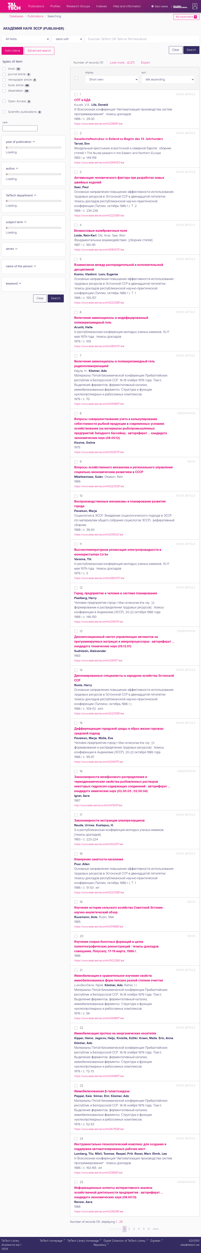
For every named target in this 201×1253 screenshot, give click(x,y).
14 (81, 670)
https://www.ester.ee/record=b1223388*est (99, 215)
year (5, 122)
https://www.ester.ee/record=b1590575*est (99, 249)
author (12, 169)
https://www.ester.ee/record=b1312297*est (98, 844)
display (89, 72)
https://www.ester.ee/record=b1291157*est (98, 660)
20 (81, 936)
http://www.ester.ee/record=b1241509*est (98, 805)
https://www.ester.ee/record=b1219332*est (98, 534)
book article (19, 85)
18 (81, 854)
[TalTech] (14, 6)
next (156, 1229)
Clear (175, 50)
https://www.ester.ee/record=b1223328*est (99, 486)
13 (81, 631)
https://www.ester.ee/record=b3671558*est (99, 1129)
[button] (194, 6)
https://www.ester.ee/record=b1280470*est (99, 346)
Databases (16, 16)
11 (81, 544)
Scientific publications (25, 112)
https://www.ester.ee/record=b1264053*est (99, 162)
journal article (19, 74)
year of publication (20, 142)
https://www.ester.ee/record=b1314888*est (98, 926)
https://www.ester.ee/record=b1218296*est (98, 1211)
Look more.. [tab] (122, 63)
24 (81, 1139)
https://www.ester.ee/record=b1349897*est (99, 404)
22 (81, 1028)
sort (144, 72)
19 (81, 902)
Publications (35, 16)
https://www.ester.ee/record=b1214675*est (98, 621)
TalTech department (21, 195)
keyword (14, 283)
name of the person (21, 266)
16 (81, 771)
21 (81, 970)
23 (81, 1086)
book (14, 69)
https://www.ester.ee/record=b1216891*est (98, 123)
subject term (16, 222)
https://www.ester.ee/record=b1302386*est (99, 960)
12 (81, 588)
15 (81, 723)
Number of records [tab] (88, 63)
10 (81, 496)
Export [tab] (145, 63)
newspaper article (22, 80)
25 (81, 1182)
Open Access (19, 101)
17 (81, 815)
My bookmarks (186, 16)
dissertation (18, 91)
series (12, 249)
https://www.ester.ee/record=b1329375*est (99, 452)
